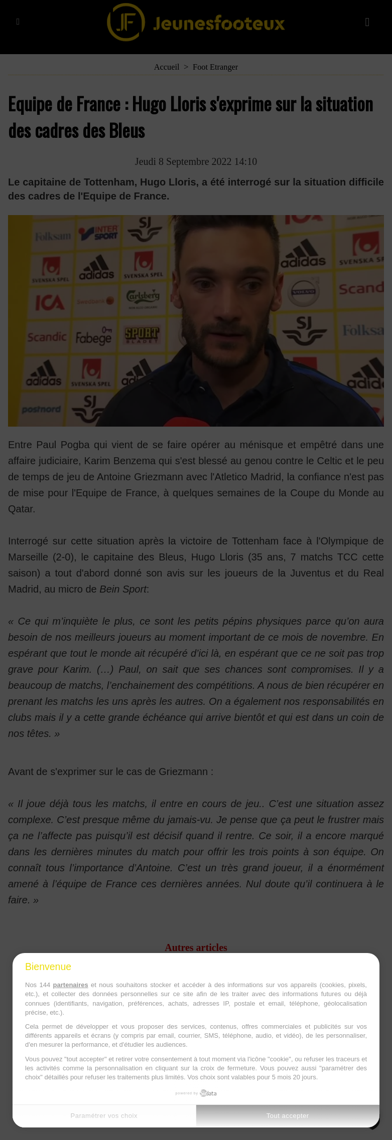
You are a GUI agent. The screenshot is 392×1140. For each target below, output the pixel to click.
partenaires (70, 985)
